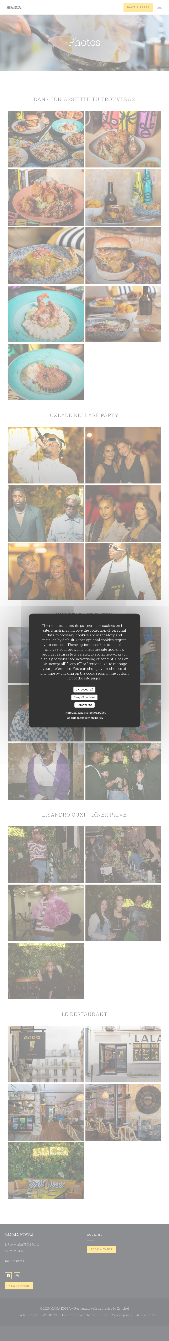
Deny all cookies (84, 697)
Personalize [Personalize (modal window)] (84, 705)
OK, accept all (84, 689)
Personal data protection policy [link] (85, 712)
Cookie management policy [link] (85, 717)
